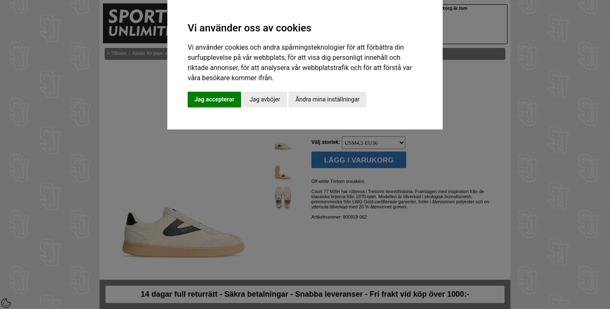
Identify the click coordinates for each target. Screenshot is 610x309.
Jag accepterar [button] (214, 99)
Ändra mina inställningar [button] (327, 99)
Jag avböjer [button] (265, 99)
